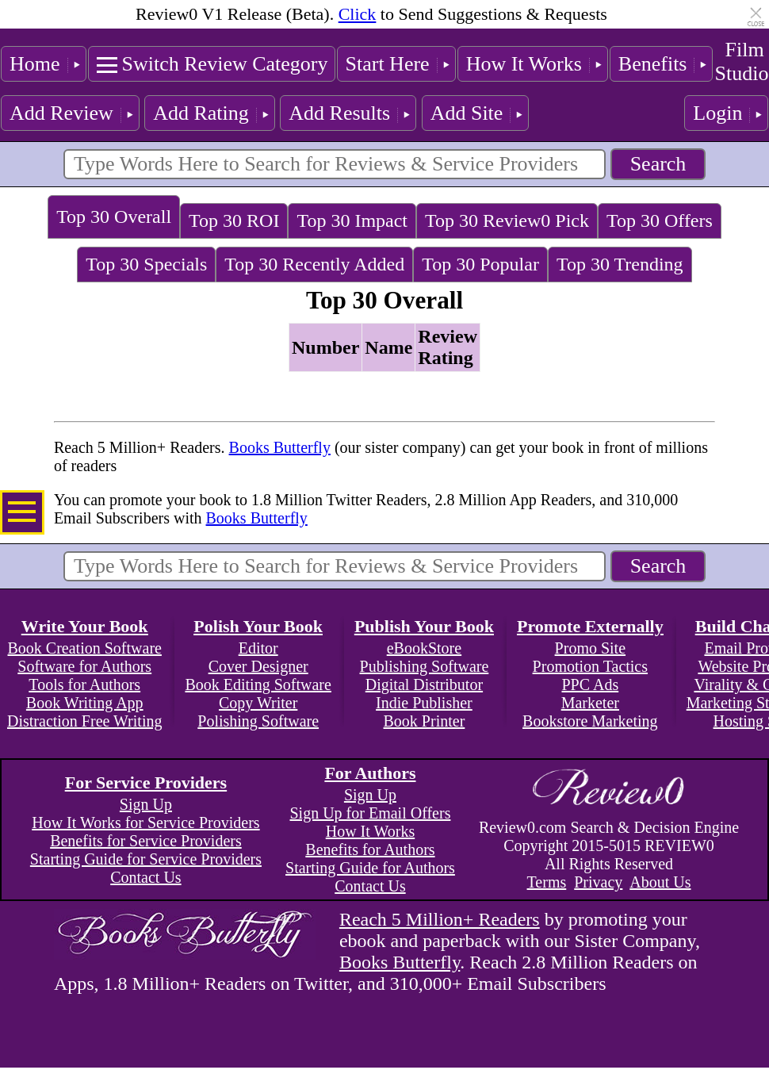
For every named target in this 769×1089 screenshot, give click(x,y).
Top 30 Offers (659, 220)
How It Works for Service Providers (145, 822)
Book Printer (424, 721)
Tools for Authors (84, 684)
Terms (547, 882)
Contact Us (145, 877)
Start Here (388, 63)
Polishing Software (258, 721)
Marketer (590, 702)
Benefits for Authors (369, 849)
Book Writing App (84, 702)
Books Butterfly (280, 447)
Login (717, 113)
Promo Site (590, 648)
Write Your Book (84, 626)
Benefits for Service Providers (146, 840)
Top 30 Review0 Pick (507, 220)
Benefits (652, 63)
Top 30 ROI (234, 220)
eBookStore (424, 648)
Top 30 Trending (620, 264)
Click (358, 14)
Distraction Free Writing (84, 721)
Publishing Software (424, 666)
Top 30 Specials (146, 264)
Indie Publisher (424, 702)
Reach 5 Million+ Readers (439, 919)
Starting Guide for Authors (370, 867)
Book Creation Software (85, 648)
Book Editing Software (258, 684)
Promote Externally (590, 626)
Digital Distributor (424, 684)
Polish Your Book (258, 626)
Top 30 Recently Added (314, 264)
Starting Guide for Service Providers (146, 859)
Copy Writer (258, 702)
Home (35, 63)
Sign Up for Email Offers (369, 813)
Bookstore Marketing (590, 721)
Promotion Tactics (590, 666)
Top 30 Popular (480, 264)
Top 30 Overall (113, 216)
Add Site (466, 113)
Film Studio (741, 61)
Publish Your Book (424, 626)
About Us (660, 882)
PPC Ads (589, 684)
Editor (258, 648)
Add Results (339, 113)
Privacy (598, 882)
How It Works (524, 63)
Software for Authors (84, 666)
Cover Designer (258, 666)
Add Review (61, 113)
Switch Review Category (225, 63)
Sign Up (146, 804)
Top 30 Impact (352, 220)
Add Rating (201, 113)
